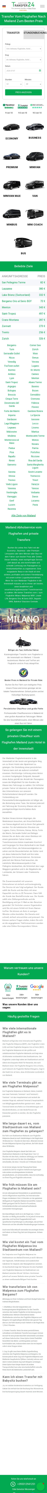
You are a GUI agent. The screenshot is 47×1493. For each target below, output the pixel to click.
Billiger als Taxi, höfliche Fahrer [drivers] (23, 650)
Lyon (12, 378)
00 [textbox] (27, 84)
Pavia (35, 504)
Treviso (11, 480)
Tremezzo (35, 476)
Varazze (35, 484)
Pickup (7, 44)
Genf (11, 500)
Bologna (12, 390)
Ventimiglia (11, 492)
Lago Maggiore (12, 423)
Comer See (35, 345)
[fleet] (24, 701)
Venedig (12, 361)
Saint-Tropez (12, 382)
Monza (35, 440)
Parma (35, 448)
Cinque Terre (12, 398)
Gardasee (12, 419)
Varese (35, 488)
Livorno (35, 427)
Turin (11, 349)
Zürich (35, 349)
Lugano (35, 366)
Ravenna (12, 509)
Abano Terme (35, 382)
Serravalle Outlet (12, 353)
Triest (35, 480)
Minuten (28, 79)
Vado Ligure (12, 484)
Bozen (35, 390)
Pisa (12, 452)
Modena (12, 435)
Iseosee (35, 419)
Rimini (12, 460)
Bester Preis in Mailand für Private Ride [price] (23, 680)
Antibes (12, 374)
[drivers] (24, 642)
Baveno (35, 386)
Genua (35, 357)
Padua (12, 448)
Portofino (35, 452)
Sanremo (11, 464)
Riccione (35, 456)
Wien (35, 353)
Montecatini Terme (35, 435)
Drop (7, 55)
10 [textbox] (7, 84)
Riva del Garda (35, 460)
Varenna (12, 488)
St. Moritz (35, 370)
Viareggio (11, 496)
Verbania (35, 492)
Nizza (11, 357)
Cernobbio (35, 394)
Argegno (12, 386)
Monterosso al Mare (12, 441)
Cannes (35, 374)
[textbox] (23, 49)
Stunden (8, 79)
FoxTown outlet (11, 366)
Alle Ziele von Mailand (23, 515)
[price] (24, 672)
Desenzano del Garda (12, 404)
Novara (35, 444)
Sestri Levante (35, 472)
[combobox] (23, 48)
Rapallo (11, 456)
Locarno (35, 500)
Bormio (11, 370)
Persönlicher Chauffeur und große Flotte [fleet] (23, 708)
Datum (7, 66)
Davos (35, 496)
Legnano (12, 427)
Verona (35, 361)
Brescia (12, 394)
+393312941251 (26, 1484)
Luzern (11, 504)
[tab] (13, 32)
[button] (40, 1487)
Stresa (12, 476)
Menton (35, 378)
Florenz (35, 407)
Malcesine (12, 431)
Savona (11, 472)
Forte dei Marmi (11, 411)
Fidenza (35, 403)
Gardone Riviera (35, 411)
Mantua (35, 431)
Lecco (35, 423)
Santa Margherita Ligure (35, 466)
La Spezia (35, 415)
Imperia (11, 415)
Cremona (35, 398)
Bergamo (11, 345)
